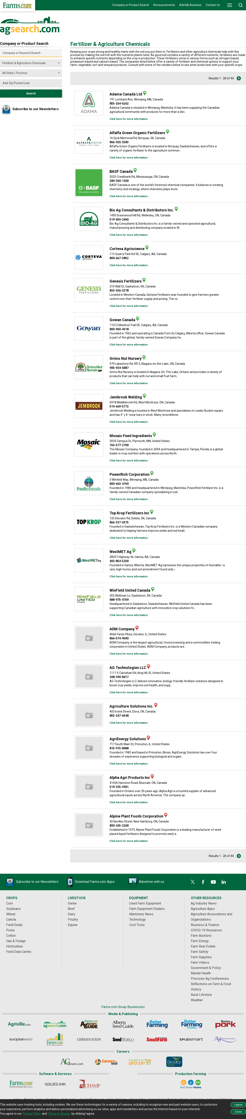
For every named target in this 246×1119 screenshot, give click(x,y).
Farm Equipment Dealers (147, 909)
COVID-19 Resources (206, 930)
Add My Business (190, 5)
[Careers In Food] (106, 1062)
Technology (137, 919)
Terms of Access (59, 1113)
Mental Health (201, 973)
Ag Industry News (204, 903)
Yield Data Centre (18, 952)
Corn (9, 903)
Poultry (73, 919)
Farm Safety (199, 952)
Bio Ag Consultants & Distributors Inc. (142, 210)
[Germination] (89, 1039)
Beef (71, 909)
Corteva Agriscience (127, 249)
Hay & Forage (16, 941)
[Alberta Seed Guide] (123, 1024)
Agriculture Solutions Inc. (131, 706)
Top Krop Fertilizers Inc (129, 513)
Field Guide (14, 925)
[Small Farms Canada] (157, 1039)
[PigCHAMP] (89, 1084)
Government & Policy (206, 968)
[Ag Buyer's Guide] (89, 1024)
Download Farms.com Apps (88, 882)
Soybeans (13, 909)
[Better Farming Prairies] (191, 1024)
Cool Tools (137, 925)
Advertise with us (145, 882)
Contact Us (213, 5)
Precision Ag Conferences (210, 979)
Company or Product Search (130, 5)
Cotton (11, 936)
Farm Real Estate (203, 946)
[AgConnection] (225, 1039)
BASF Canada (121, 171)
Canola (11, 919)
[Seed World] (123, 1039)
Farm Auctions (201, 936)
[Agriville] (21, 1024)
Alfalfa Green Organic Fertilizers (137, 133)
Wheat (10, 914)
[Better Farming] (157, 1024)
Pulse (10, 930)
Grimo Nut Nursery (126, 358)
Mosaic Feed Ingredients (131, 436)
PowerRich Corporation (129, 474)
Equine (73, 925)
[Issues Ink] (55, 1084)
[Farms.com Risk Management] (55, 1039)
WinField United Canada (130, 590)
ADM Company (122, 629)
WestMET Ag (120, 551)
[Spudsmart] (191, 1039)
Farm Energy (200, 941)
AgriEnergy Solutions (128, 739)
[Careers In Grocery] (140, 1062)
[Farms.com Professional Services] (21, 1084)
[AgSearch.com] (55, 1024)
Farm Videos (200, 962)
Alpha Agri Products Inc (130, 777)
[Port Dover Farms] (191, 1084)
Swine (72, 903)
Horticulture (14, 946)
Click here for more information (129, 119)
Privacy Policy (32, 1113)
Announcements (164, 5)
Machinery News (141, 914)
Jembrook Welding (126, 397)
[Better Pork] (225, 1024)
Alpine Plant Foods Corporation (136, 816)
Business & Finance (205, 925)
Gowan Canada (122, 320)
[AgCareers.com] (72, 1062)
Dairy (71, 914)
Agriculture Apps (203, 909)
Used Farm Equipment (145, 903)
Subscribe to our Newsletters (31, 882)
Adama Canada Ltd (126, 94)
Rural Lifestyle (201, 995)
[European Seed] (21, 1039)
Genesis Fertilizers (126, 281)
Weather (197, 1000)
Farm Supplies (201, 957)
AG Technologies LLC (128, 667)
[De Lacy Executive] (174, 1062)
